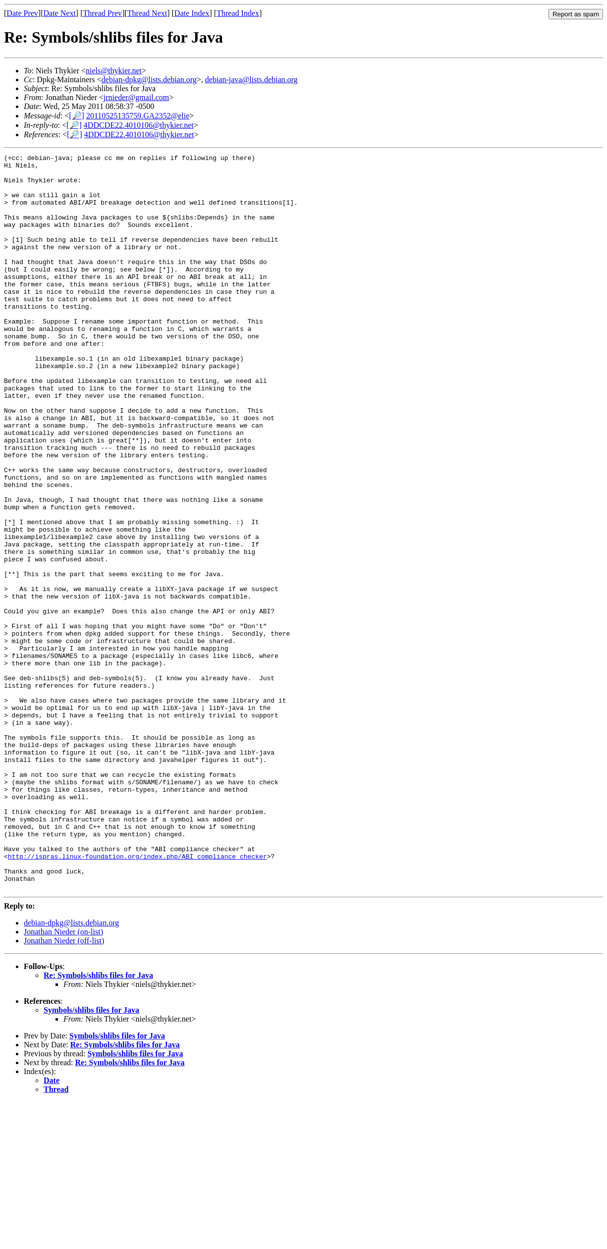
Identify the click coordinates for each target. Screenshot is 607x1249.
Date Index (192, 13)
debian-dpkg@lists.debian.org (149, 79)
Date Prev (22, 13)
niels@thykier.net (114, 70)
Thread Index (238, 13)
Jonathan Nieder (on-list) (63, 1079)
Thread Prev (102, 13)
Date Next (60, 13)
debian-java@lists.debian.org (251, 79)
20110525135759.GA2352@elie (137, 115)
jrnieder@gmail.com (136, 97)
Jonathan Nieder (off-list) (64, 1088)
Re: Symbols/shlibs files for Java (98, 1122)
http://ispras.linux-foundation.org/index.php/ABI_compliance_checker (137, 997)
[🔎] (76, 115)
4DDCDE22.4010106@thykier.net (139, 125)
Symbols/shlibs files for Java (91, 1157)
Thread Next (147, 13)
